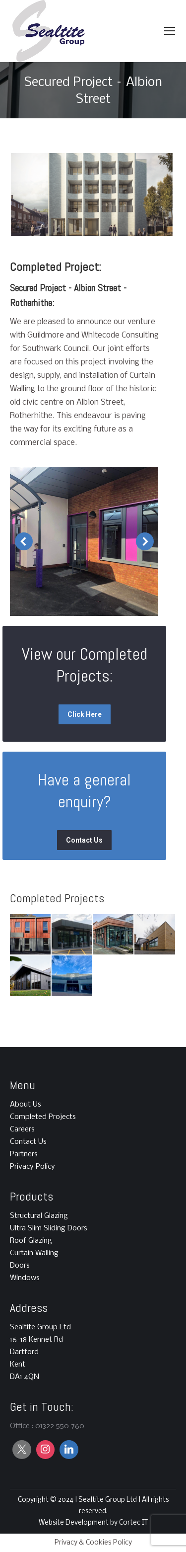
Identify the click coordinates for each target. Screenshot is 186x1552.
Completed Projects (43, 1117)
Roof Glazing (31, 1241)
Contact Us (28, 1142)
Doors (20, 1266)
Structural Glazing (39, 1216)
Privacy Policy (32, 1167)
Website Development (74, 1523)
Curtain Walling (34, 1253)
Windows (25, 1278)
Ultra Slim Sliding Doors (48, 1228)
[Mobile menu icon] (169, 30)
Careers (22, 1129)
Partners (24, 1154)
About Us (25, 1105)
